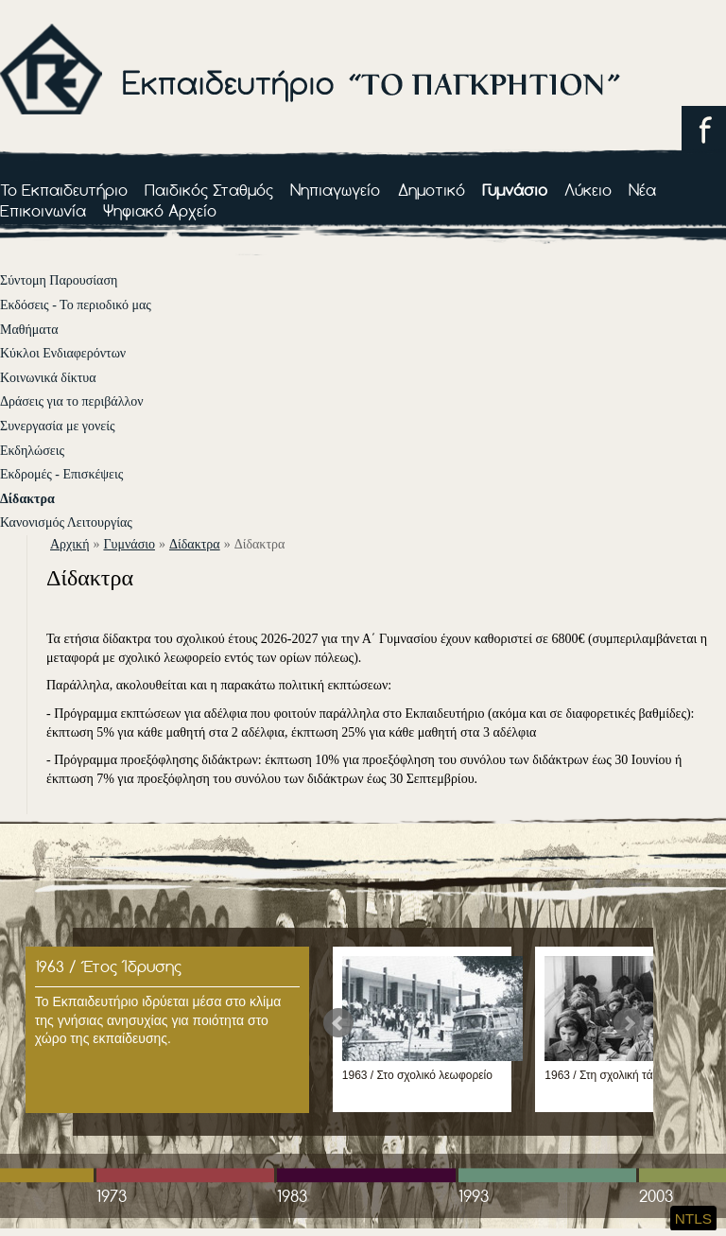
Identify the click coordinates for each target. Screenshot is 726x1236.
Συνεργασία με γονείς (57, 426)
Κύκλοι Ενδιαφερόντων (63, 353)
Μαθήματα (29, 329)
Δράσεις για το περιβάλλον (72, 401)
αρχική (69, 544)
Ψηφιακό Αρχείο (159, 210)
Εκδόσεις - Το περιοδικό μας (75, 305)
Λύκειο (588, 190)
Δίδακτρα (27, 499)
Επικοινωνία (43, 210)
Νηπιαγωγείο (335, 190)
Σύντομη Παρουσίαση (58, 280)
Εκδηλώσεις (32, 451)
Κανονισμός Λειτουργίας (66, 522)
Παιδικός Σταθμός (209, 190)
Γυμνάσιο (514, 190)
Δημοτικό (431, 190)
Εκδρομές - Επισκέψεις (61, 474)
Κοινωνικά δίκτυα (48, 378)
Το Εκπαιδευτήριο (64, 190)
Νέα (642, 190)
